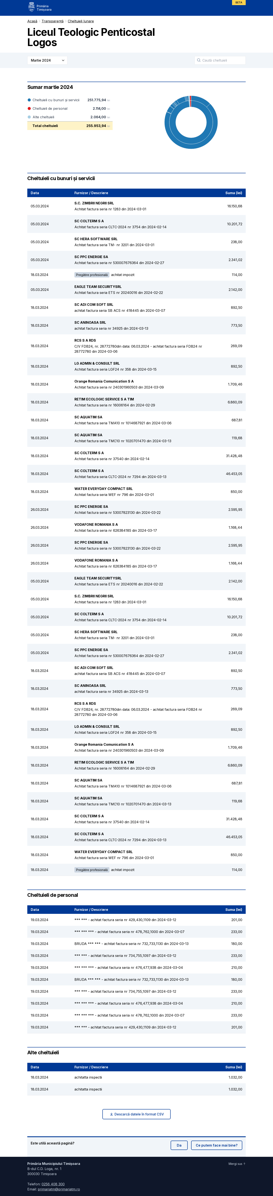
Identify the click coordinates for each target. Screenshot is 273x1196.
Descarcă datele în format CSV (136, 1114)
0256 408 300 (53, 1184)
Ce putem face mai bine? (217, 1145)
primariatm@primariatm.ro (59, 1189)
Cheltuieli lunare (81, 21)
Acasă (32, 21)
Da (179, 1145)
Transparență (53, 21)
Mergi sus (237, 1164)
